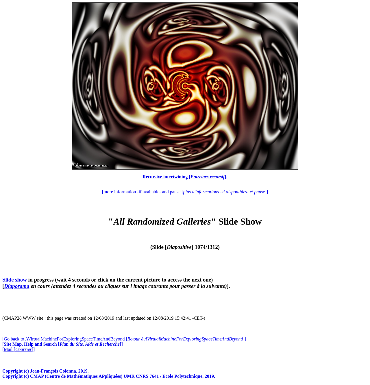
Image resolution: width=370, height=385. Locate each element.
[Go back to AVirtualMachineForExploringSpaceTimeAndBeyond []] (124, 338)
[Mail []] (18, 349)
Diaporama (16, 286)
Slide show (14, 280)
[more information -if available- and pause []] (185, 191)
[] (62, 344)
